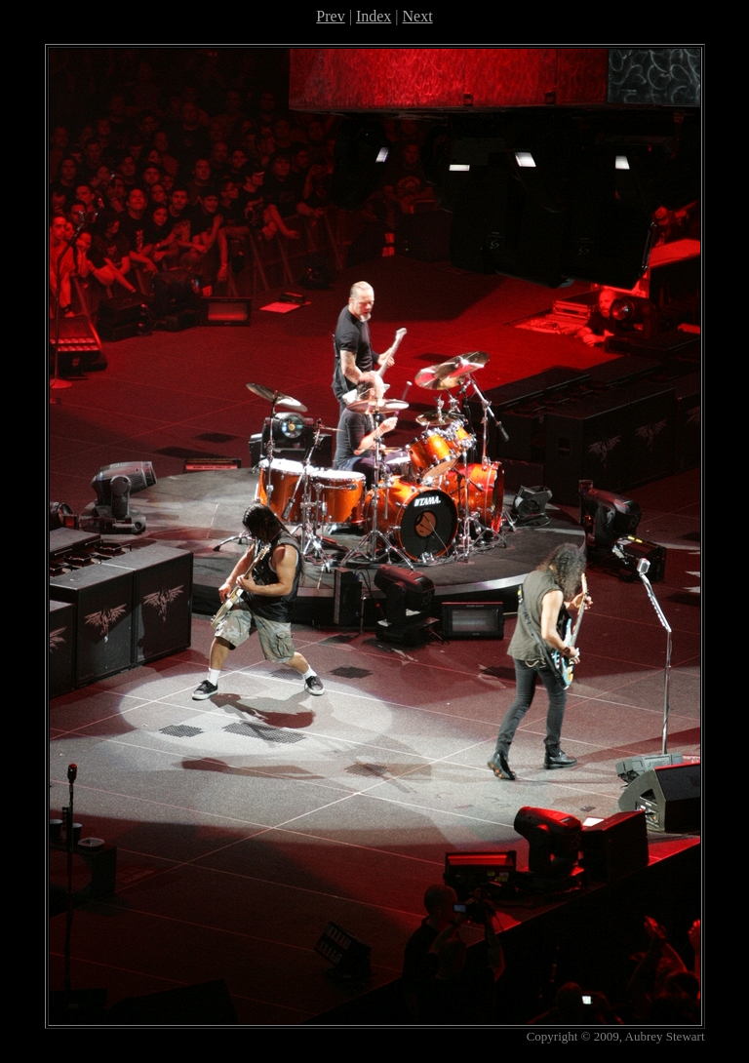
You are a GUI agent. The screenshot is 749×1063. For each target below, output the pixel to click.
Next (418, 16)
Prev (330, 16)
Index (373, 16)
